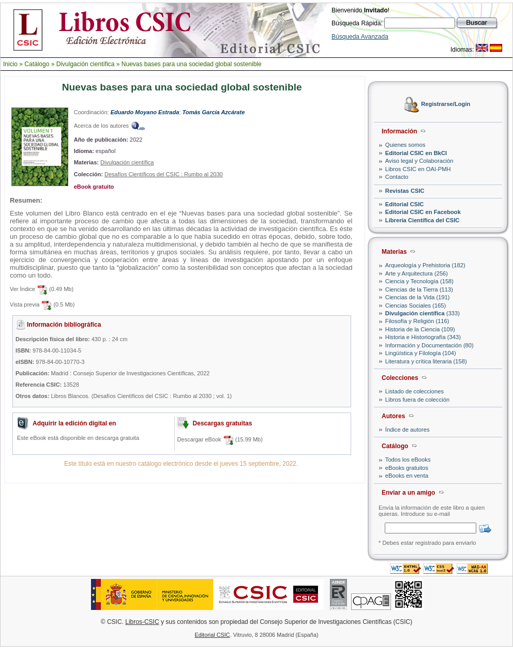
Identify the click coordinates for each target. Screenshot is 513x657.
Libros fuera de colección (417, 399)
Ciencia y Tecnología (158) (419, 281)
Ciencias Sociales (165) (415, 305)
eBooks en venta (406, 475)
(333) (422, 313)
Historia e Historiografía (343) (423, 337)
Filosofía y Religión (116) (417, 321)
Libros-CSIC (142, 621)
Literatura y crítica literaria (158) (426, 361)
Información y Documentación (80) (429, 345)
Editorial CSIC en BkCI (416, 153)
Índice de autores (407, 429)
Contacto (397, 177)
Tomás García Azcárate (213, 112)
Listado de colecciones (414, 391)
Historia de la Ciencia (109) (420, 329)
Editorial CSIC (404, 204)
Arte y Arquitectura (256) (416, 273)
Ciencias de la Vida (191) (417, 297)
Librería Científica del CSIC (422, 220)
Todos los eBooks (408, 459)
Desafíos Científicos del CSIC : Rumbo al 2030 (163, 174)
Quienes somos (405, 145)
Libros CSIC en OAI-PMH (418, 169)
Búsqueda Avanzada (359, 36)
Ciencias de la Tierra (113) (419, 289)
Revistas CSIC (405, 191)
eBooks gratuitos (406, 468)
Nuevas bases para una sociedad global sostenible (192, 64)
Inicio (10, 64)
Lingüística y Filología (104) (420, 353)
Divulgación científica (85, 64)
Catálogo (36, 64)
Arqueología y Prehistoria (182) (425, 265)
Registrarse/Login (445, 104)
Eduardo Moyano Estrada (145, 112)
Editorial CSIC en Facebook (423, 212)
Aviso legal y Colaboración (419, 161)
